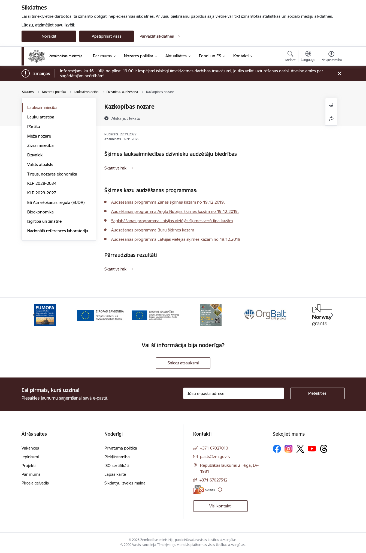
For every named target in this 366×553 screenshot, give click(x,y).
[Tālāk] (332, 315)
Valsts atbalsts (40, 164)
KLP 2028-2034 (41, 183)
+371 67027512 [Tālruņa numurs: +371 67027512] (213, 480)
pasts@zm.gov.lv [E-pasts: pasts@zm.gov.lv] (215, 456)
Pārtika (33, 126)
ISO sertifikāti (116, 465)
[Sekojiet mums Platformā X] (300, 449)
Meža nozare (39, 136)
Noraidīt (49, 36)
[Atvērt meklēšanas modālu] (290, 57)
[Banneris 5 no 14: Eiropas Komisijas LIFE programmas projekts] (265, 314)
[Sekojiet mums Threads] (324, 449)
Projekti (28, 465)
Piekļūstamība (117, 456)
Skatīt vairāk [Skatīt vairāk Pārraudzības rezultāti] (115, 269)
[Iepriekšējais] (34, 315)
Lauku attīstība (40, 117)
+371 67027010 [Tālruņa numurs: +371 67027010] (214, 448)
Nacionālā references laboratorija (57, 230)
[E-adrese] (204, 489)
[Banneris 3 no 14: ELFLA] (155, 314)
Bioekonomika (40, 212)
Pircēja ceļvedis (35, 483)
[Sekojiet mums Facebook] (277, 449)
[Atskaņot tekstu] (125, 118)
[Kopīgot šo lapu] (331, 118)
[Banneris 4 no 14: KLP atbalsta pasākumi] (211, 314)
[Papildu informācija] (220, 489)
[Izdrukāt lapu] (331, 105)
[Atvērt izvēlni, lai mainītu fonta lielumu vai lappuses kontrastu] (331, 57)
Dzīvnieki (35, 154)
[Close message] (339, 73)
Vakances (30, 448)
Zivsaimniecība (40, 145)
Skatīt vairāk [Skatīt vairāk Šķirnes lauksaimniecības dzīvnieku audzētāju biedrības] (115, 168)
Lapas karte (115, 474)
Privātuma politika (120, 448)
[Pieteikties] (317, 393)
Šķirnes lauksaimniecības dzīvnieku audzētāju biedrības (170, 154)
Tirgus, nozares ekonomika (52, 174)
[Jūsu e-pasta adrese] (233, 393)
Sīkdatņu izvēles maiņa (125, 483)
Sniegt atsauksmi (183, 362)
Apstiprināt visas (107, 36)
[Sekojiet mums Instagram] (289, 449)
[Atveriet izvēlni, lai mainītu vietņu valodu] (308, 56)
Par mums (31, 474)
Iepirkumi (30, 456)
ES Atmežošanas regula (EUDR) (55, 202)
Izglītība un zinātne (44, 221)
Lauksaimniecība (42, 107)
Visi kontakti (220, 506)
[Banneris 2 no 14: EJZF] (100, 314)
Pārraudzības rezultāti (130, 255)
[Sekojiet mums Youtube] (312, 448)
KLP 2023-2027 (41, 192)
